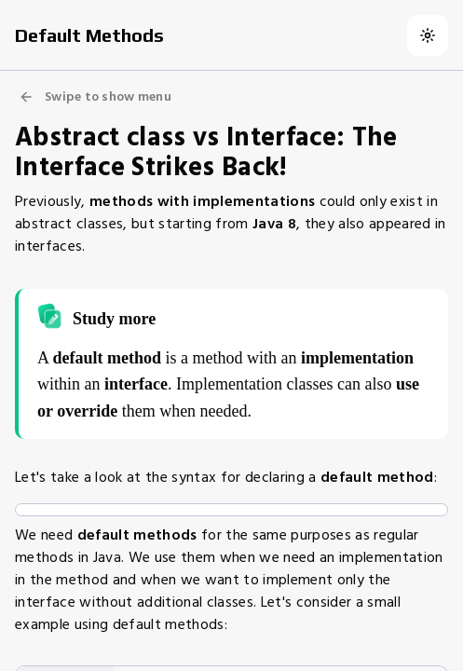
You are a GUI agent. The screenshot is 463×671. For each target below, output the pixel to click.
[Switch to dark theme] (427, 35)
